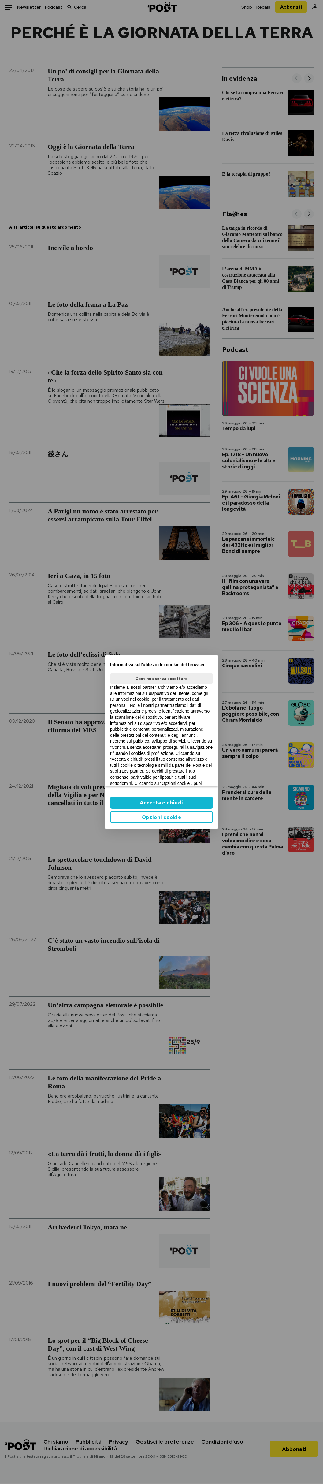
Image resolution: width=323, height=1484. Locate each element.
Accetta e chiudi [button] (161, 803)
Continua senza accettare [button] (161, 678)
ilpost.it (166, 777)
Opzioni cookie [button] (161, 817)
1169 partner (131, 771)
